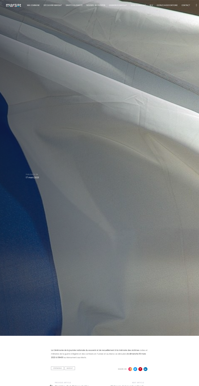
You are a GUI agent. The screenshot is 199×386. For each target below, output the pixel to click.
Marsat (70, 368)
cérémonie (57, 368)
